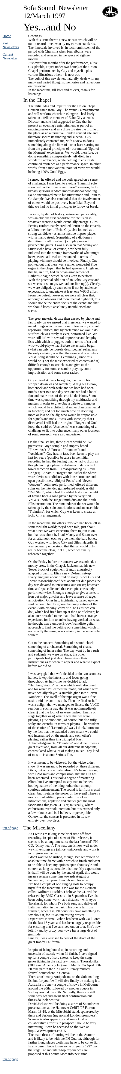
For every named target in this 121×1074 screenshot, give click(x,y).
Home (7, 36)
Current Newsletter (10, 56)
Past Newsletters (11, 45)
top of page (10, 828)
